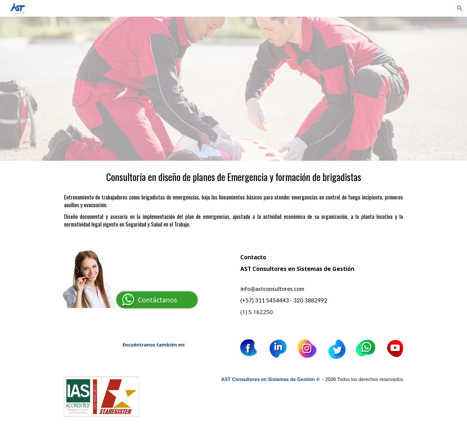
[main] (233, 201)
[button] (460, 8)
